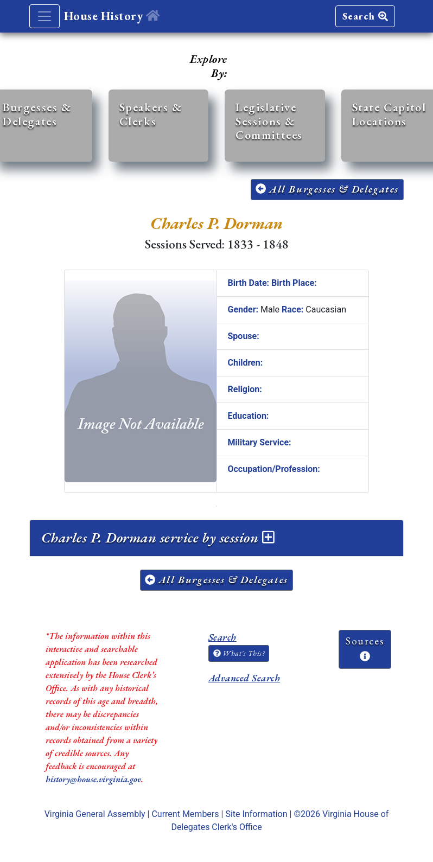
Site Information (256, 814)
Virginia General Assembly (94, 814)
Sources (365, 647)
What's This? (238, 653)
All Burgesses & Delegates (327, 189)
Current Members (185, 814)
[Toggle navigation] (44, 16)
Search (365, 16)
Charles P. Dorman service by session (158, 537)
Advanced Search (244, 678)
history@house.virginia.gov (93, 779)
